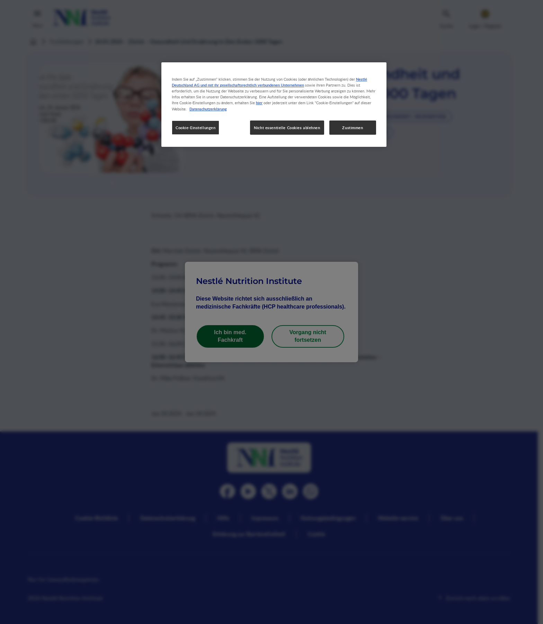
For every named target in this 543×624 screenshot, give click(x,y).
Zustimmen (352, 127)
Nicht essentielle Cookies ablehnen (287, 127)
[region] (273, 104)
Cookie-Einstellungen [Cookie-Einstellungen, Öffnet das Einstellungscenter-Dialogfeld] (195, 127)
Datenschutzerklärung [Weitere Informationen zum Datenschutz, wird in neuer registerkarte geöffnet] (208, 109)
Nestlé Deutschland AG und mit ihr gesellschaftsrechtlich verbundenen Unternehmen (269, 82)
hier (259, 102)
